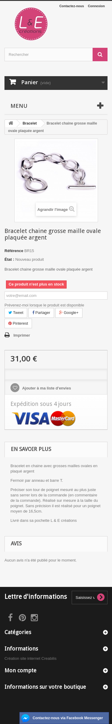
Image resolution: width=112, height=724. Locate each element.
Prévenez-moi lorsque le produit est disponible (44, 305)
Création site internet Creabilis (30, 658)
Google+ (69, 312)
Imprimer (21, 335)
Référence (13, 251)
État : (9, 259)
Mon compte (20, 670)
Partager (41, 312)
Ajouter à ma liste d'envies (46, 388)
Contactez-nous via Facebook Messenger (68, 718)
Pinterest (18, 323)
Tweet (15, 312)
